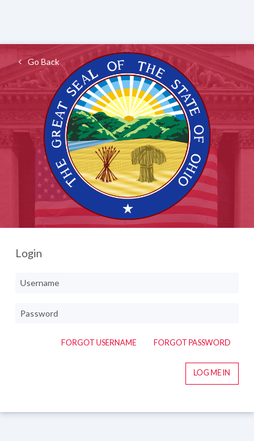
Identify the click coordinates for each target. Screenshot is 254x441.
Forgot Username (98, 342)
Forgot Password (192, 342)
